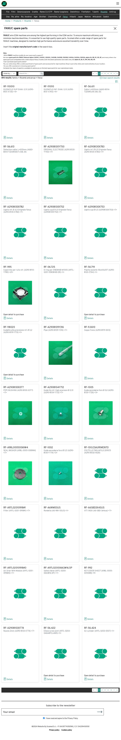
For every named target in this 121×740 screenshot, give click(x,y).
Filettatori (85, 12)
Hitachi (73, 17)
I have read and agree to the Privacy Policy (60, 718)
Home (7, 21)
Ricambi (104, 12)
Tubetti (95, 12)
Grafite (35, 12)
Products (17, 21)
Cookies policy (66, 730)
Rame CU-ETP (46, 12)
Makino (88, 17)
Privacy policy (54, 730)
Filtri (13, 12)
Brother (42, 17)
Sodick (106, 17)
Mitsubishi (97, 17)
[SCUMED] (4, 3)
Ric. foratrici (26, 17)
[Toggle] (118, 3)
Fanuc (65, 17)
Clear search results (110, 78)
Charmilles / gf (54, 17)
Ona (7, 17)
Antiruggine (114, 12)
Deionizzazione (23, 12)
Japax (80, 17)
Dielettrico (75, 12)
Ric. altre (15, 17)
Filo (7, 12)
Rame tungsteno (61, 12)
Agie (35, 17)
